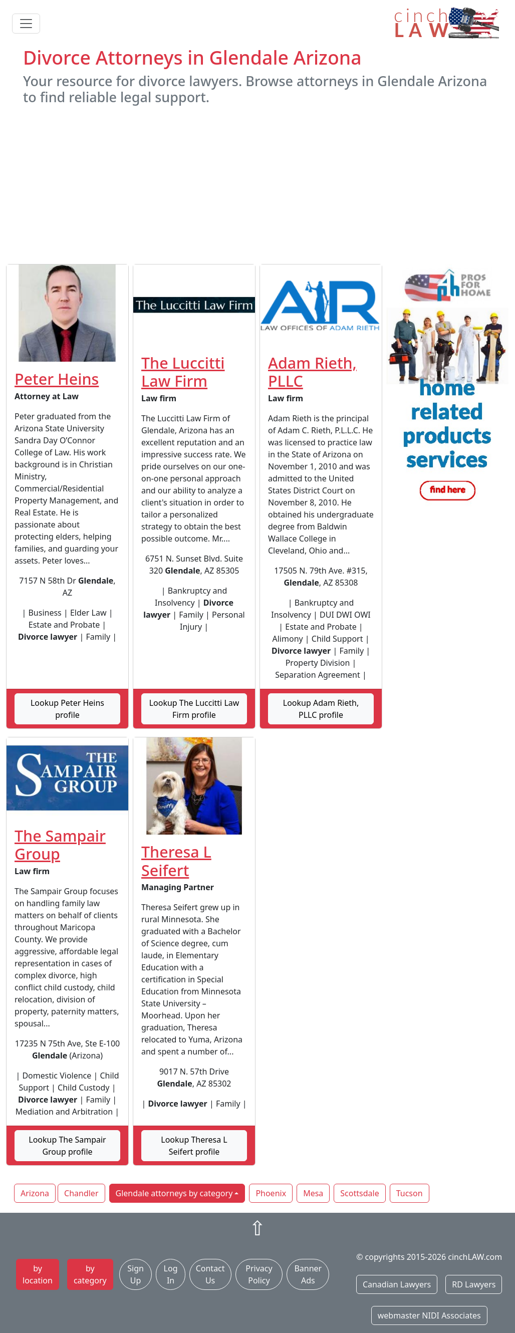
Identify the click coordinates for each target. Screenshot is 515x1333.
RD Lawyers (473, 1284)
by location (38, 1274)
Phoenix (270, 1193)
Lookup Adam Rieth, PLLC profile (321, 708)
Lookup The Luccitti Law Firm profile (194, 708)
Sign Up (135, 1274)
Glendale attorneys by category (174, 1193)
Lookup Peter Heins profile (67, 708)
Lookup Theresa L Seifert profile (194, 1145)
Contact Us (210, 1274)
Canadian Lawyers (397, 1284)
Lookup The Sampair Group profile (67, 1145)
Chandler (81, 1193)
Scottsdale (359, 1193)
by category (90, 1274)
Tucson (409, 1193)
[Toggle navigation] (26, 24)
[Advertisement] (257, 185)
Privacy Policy (258, 1274)
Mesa (313, 1193)
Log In (171, 1274)
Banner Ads (308, 1274)
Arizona (35, 1193)
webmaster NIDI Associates (429, 1315)
